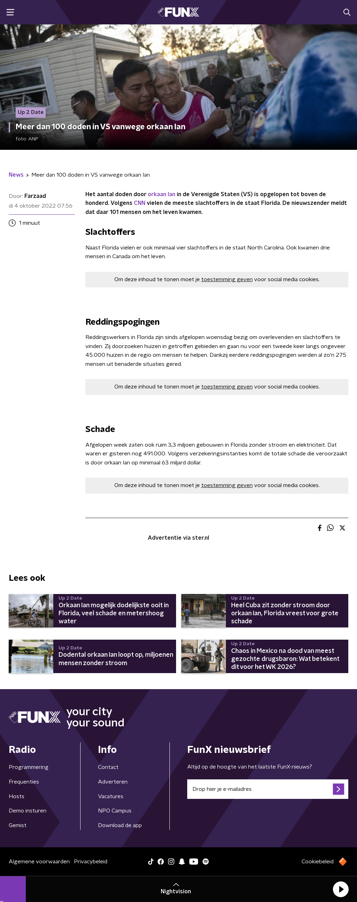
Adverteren (113, 782)
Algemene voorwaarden (39, 861)
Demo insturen (27, 811)
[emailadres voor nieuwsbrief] (267, 789)
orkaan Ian (161, 194)
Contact (108, 767)
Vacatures (110, 796)
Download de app (120, 825)
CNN (139, 203)
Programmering (28, 767)
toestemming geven (227, 279)
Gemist (17, 825)
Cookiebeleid (318, 861)
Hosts (16, 796)
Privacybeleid (90, 861)
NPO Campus (114, 811)
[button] (340, 889)
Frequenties (24, 782)
